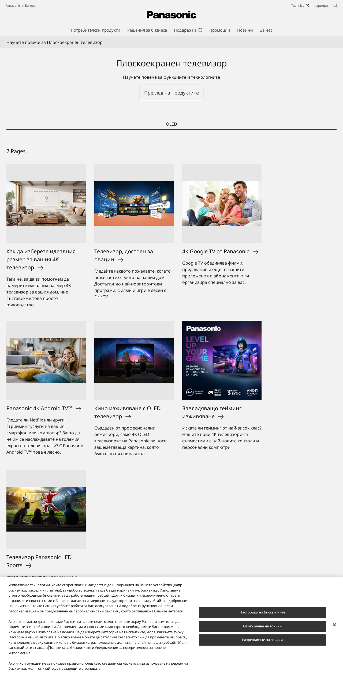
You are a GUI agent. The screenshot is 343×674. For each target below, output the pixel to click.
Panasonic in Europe (20, 5)
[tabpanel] (171, 380)
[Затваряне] (334, 625)
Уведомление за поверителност (121, 648)
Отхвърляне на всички (262, 626)
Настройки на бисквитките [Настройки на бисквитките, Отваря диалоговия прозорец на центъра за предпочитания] (262, 612)
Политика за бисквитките (70, 648)
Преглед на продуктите (171, 92)
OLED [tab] (171, 124)
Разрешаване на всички (262, 640)
